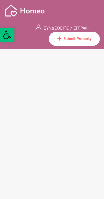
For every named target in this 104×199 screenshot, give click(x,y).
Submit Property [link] (74, 38)
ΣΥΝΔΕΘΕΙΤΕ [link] (57, 28)
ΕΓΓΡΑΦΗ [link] (82, 28)
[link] (7, 35)
